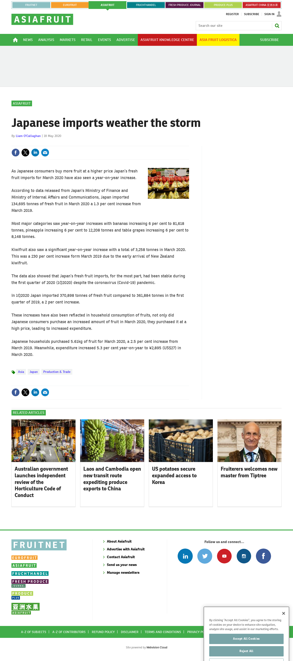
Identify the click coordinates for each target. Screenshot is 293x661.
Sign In (269, 14)
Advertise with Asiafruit (126, 549)
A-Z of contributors (69, 632)
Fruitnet (31, 5)
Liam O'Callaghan (28, 136)
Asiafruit (22, 103)
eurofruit (70, 5)
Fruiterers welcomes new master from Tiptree (249, 472)
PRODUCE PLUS (223, 5)
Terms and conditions (163, 632)
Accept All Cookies (246, 647)
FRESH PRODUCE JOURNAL (184, 5)
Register (232, 14)
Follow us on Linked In (185, 556)
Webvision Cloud (156, 647)
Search (277, 25)
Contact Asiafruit (121, 556)
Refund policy (103, 632)
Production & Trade (57, 372)
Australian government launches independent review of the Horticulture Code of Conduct (41, 482)
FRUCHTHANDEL (146, 5)
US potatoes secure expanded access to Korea (174, 475)
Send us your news (122, 564)
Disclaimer (129, 632)
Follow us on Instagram (243, 556)
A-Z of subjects (33, 632)
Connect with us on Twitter (204, 556)
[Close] (284, 622)
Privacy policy (199, 632)
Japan (34, 372)
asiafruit (107, 5)
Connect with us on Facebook (263, 556)
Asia (21, 372)
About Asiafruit (119, 541)
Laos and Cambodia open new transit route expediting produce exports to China (112, 478)
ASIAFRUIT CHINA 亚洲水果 (262, 5)
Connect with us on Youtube (224, 556)
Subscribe (251, 14)
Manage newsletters (123, 572)
